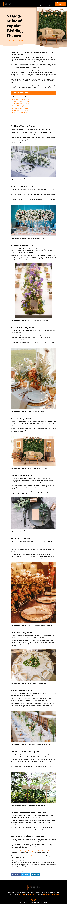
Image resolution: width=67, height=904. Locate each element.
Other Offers (42, 2)
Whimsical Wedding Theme (21, 101)
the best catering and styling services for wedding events (32, 851)
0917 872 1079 (22, 894)
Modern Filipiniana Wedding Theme (24, 117)
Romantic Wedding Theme (21, 99)
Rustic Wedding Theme (20, 106)
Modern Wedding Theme (21, 108)
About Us (20, 2)
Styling (34, 2)
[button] (16, 874)
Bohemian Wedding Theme (21, 103)
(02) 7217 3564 (30, 894)
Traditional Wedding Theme (21, 97)
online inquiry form (35, 856)
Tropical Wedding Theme (21, 112)
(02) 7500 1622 (55, 894)
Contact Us (50, 5)
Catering (27, 2)
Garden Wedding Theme (21, 115)
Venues (51, 2)
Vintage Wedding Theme (21, 110)
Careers (42, 5)
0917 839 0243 (46, 894)
